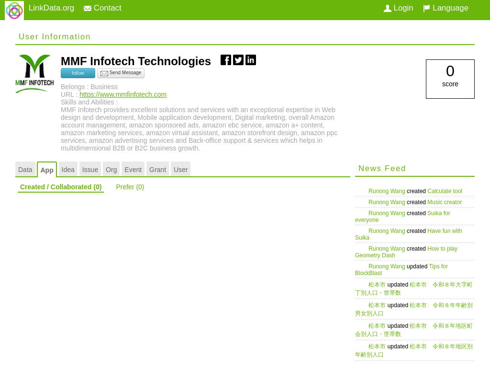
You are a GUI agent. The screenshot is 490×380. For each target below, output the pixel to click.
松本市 (377, 284)
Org (111, 169)
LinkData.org (51, 7)
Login (398, 7)
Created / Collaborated (60, 187)
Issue (90, 169)
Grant (157, 169)
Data (25, 169)
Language (445, 7)
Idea (68, 169)
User (181, 169)
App (46, 170)
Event (133, 169)
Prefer (130, 187)
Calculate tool (444, 191)
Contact (103, 7)
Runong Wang (387, 191)
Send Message (121, 73)
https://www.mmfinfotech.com (123, 94)
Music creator (444, 202)
